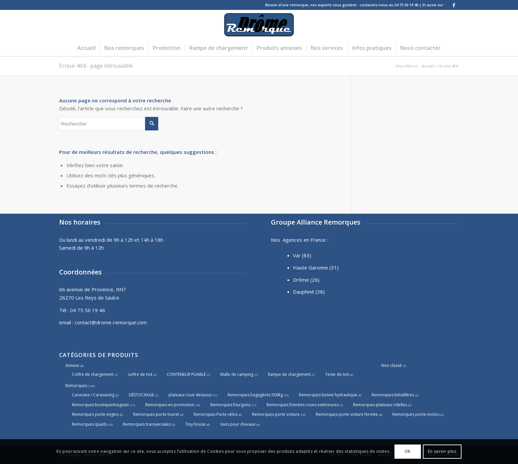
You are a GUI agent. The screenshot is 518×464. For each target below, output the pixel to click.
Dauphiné (303, 291)
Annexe (72, 365)
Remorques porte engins (95, 414)
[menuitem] (86, 48)
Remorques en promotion (169, 405)
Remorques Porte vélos (216, 414)
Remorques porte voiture (276, 414)
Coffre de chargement (92, 374)
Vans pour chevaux (237, 424)
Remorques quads (89, 424)
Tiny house (195, 424)
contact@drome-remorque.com (111, 322)
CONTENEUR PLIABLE (186, 374)
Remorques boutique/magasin (100, 405)
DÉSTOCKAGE (141, 395)
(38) (320, 291)
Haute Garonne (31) (316, 267)
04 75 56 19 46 (87, 310)
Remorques (76, 385)
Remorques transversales (147, 424)
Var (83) (302, 255)
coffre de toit (140, 374)
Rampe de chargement (289, 374)
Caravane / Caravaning (93, 395)
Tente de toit (337, 374)
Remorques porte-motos (415, 414)
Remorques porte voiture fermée (347, 414)
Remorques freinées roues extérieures (303, 405)
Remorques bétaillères (393, 395)
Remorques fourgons (230, 405)
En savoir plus (442, 451)
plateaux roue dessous (189, 395)
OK (408, 451)
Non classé (391, 365)
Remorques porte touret (156, 414)
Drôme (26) (306, 279)
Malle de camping (236, 374)
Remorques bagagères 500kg (255, 395)
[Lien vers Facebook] (454, 5)
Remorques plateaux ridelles (380, 405)
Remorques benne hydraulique (328, 395)
